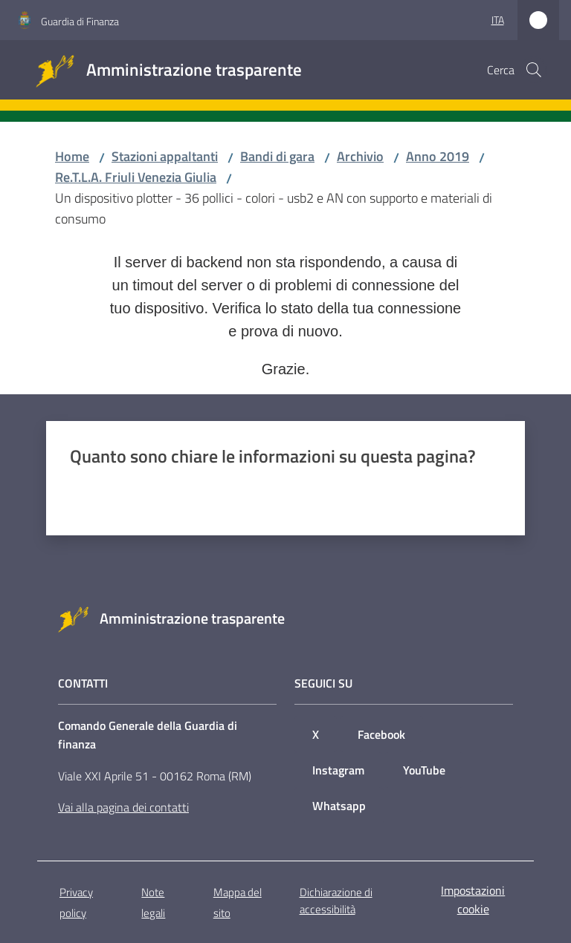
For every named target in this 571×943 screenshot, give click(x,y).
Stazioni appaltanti (165, 156)
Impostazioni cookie (473, 899)
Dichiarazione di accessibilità (336, 901)
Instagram (338, 770)
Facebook (381, 734)
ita (497, 19)
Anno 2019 (437, 156)
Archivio (360, 156)
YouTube (424, 770)
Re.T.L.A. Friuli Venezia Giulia (135, 177)
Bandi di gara (277, 156)
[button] (533, 69)
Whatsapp (339, 806)
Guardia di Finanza (80, 21)
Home (72, 156)
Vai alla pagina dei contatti (123, 807)
